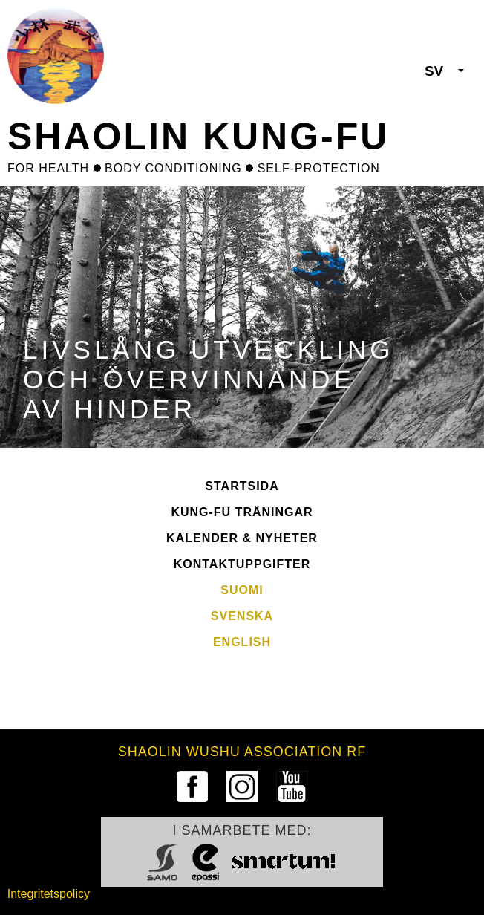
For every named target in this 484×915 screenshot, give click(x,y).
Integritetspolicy (48, 894)
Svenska (242, 616)
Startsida (241, 486)
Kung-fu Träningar (242, 512)
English (242, 642)
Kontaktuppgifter (242, 564)
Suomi (241, 590)
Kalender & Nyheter (242, 538)
